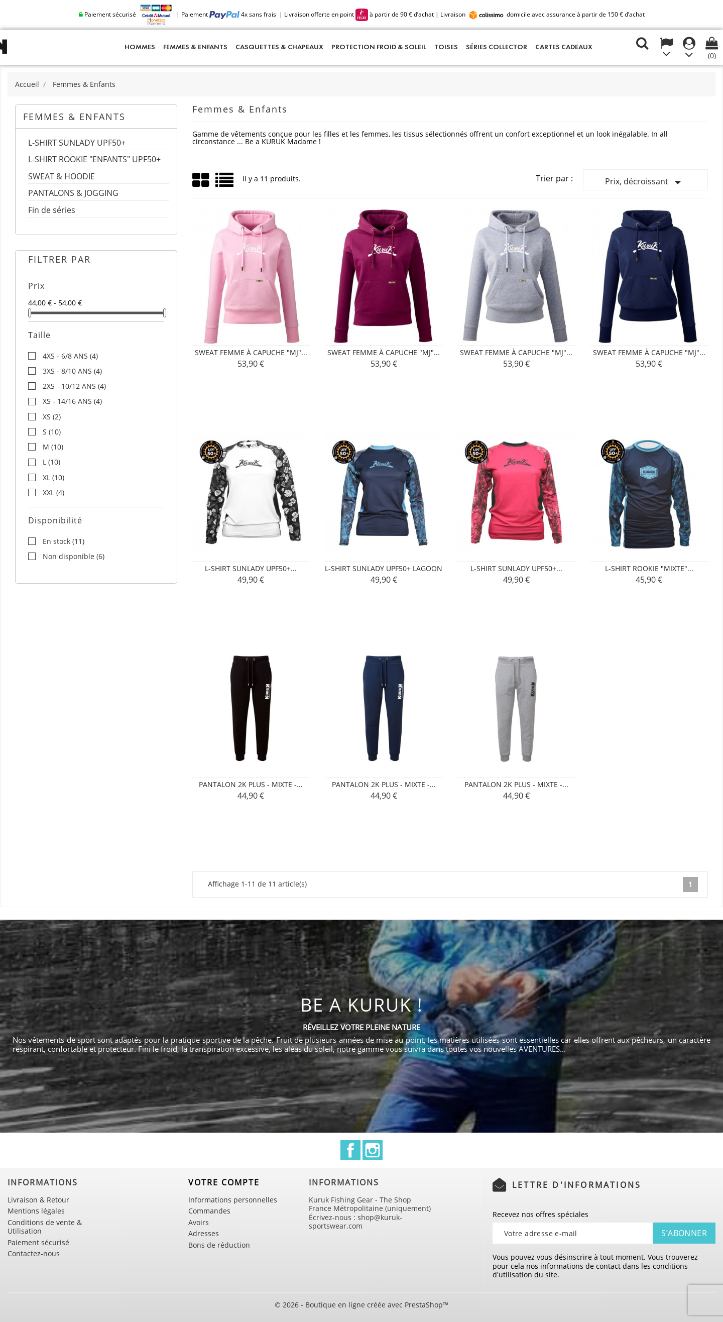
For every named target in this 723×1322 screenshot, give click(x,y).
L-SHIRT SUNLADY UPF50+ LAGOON (383, 568)
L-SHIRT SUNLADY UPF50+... (251, 568)
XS (52, 416)
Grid (201, 180)
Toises (446, 47)
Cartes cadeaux (563, 47)
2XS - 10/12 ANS (74, 386)
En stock (63, 541)
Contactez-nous (34, 1253)
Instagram (373, 1150)
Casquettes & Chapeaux (279, 47)
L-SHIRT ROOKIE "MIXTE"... (649, 568)
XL (53, 477)
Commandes (209, 1211)
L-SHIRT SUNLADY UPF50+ (77, 143)
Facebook (350, 1150)
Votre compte (224, 1182)
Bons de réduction (219, 1245)
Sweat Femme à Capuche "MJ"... (251, 352)
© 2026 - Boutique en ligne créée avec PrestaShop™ (361, 1304)
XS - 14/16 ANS (72, 401)
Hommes (140, 47)
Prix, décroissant (645, 182)
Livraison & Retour (38, 1199)
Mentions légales (36, 1211)
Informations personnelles (232, 1199)
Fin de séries (51, 210)
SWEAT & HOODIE (61, 177)
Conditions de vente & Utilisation (45, 1227)
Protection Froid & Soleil (378, 47)
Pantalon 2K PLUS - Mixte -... (251, 784)
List (225, 183)
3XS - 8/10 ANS (72, 371)
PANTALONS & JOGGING (73, 193)
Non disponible (73, 556)
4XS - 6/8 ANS (70, 356)
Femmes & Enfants (195, 47)
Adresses (203, 1233)
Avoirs (198, 1222)
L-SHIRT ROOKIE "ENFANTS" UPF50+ (94, 160)
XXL (53, 492)
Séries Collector (496, 47)
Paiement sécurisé (38, 1242)
